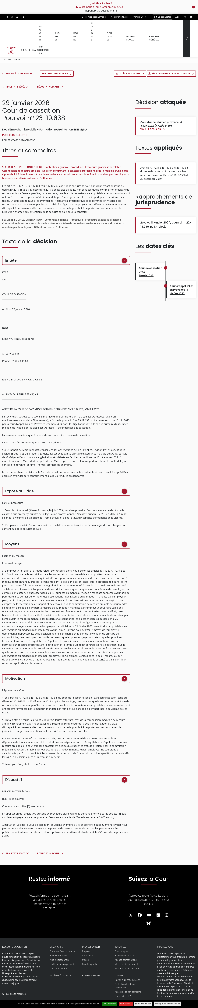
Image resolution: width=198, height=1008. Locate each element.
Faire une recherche (124, 943)
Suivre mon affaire (58, 943)
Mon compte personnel (126, 952)
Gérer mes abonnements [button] (94, 17)
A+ (18, 17)
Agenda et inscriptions (125, 947)
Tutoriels (120, 934)
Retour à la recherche (19, 61)
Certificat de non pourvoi (62, 952)
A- (24, 17)
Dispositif (13, 767)
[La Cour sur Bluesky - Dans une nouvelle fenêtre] (149, 911)
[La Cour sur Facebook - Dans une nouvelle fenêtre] (140, 903)
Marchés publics (90, 952)
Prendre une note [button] (141, 17)
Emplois (86, 939)
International (125, 26)
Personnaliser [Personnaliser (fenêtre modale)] (144, 1003)
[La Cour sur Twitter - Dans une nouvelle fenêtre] (130, 903)
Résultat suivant (48, 74)
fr (185, 17)
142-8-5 (184, 155)
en (191, 17)
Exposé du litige (19, 479)
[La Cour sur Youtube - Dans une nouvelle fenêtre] (149, 903)
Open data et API (123, 983)
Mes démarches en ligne (127, 956)
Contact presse (91, 963)
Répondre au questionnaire (101, 10)
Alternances (88, 943)
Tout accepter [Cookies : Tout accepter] (109, 1003)
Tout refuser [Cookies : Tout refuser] (125, 1003)
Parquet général (148, 26)
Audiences (58, 26)
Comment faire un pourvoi (62, 939)
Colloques (105, 26)
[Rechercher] (186, 32)
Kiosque (90, 26)
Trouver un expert (58, 956)
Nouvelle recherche (55, 61)
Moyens (12, 532)
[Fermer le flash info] (193, 7)
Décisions (75, 26)
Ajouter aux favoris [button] (120, 17)
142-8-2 (156, 155)
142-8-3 (169, 155)
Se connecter (162, 17)
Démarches (56, 934)
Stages (85, 947)
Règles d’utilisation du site (127, 967)
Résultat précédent (17, 74)
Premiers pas (121, 939)
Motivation (15, 666)
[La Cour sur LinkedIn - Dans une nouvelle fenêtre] (158, 903)
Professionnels (91, 934)
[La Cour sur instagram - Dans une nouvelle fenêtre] (166, 903)
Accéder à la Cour (60, 963)
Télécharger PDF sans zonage (171, 61)
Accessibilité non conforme (128, 979)
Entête (11, 248)
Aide (177, 17)
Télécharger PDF (130, 61)
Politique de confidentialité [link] (167, 1003)
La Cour (43, 26)
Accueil (8, 47)
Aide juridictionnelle (59, 947)
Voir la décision (150, 117)
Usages (119, 963)
